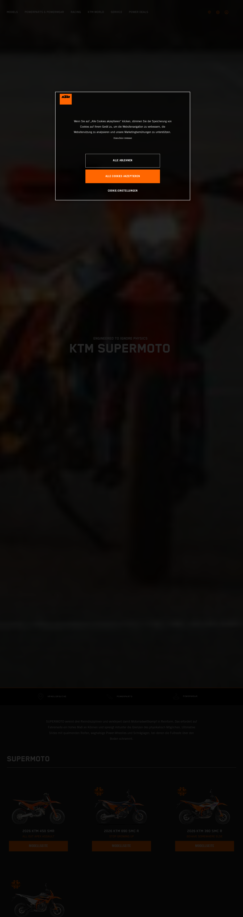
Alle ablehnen (122, 160)
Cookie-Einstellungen (123, 190)
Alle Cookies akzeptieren (122, 176)
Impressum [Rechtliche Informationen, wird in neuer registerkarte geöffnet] (128, 138)
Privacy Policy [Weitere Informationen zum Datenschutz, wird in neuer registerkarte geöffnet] (119, 138)
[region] (122, 146)
